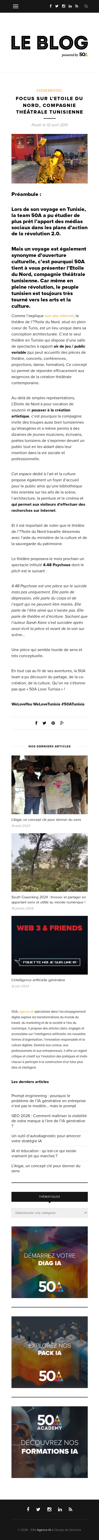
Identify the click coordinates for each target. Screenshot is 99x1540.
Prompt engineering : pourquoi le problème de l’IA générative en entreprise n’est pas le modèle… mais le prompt (48, 1100)
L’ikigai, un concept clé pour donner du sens (46, 820)
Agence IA (44, 1530)
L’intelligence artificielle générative (38, 980)
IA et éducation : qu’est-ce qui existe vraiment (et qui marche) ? (43, 1153)
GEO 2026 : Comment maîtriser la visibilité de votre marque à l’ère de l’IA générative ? (49, 1121)
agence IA (26, 1012)
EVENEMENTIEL (50, 91)
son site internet (59, 315)
